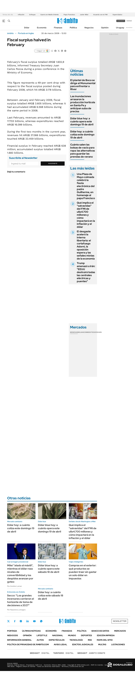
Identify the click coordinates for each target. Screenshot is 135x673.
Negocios (89, 27)
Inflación (21, 14)
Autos (40, 640)
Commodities (89, 332)
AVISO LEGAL (60, 644)
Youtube (34, 621)
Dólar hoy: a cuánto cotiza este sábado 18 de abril (50, 595)
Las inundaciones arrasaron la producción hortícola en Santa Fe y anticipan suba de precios (82, 104)
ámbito (10, 33)
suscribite (120, 21)
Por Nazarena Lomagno (16, 610)
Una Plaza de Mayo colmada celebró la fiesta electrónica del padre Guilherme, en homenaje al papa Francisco (86, 186)
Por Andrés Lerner (14, 586)
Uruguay (120, 27)
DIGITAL (40, 653)
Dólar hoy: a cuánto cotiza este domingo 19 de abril (82, 134)
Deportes (86, 635)
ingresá (129, 21)
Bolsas (81, 332)
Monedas (74, 332)
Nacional (57, 635)
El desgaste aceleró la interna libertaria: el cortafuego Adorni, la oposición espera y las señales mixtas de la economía (86, 245)
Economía (41, 27)
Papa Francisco (69, 14)
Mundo (72, 635)
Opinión (104, 27)
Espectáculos (56, 640)
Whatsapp (41, 621)
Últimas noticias (31, 631)
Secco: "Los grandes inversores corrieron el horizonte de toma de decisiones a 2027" (20, 600)
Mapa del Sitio (105, 640)
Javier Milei (84, 14)
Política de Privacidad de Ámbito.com (28, 644)
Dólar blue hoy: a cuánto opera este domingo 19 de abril (81, 121)
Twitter (8, 621)
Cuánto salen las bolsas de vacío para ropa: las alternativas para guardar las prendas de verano (82, 150)
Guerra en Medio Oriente (49, 14)
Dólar (26, 27)
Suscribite (52, 163)
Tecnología (76, 640)
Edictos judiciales (82, 644)
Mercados (120, 631)
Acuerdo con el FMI (100, 14)
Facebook (14, 621)
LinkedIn (27, 621)
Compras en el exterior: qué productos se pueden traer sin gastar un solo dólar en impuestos (83, 572)
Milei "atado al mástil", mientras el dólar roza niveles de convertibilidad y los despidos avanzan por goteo (20, 573)
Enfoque (32, 14)
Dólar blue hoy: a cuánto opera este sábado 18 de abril (49, 569)
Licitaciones (118, 644)
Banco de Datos (100, 631)
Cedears (98, 332)
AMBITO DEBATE (91, 653)
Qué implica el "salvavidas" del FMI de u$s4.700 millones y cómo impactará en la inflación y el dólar (86, 215)
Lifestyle (42, 635)
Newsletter (129, 27)
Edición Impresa (106, 635)
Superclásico (117, 14)
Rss (90, 640)
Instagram (21, 621)
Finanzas (58, 27)
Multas (102, 644)
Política (73, 27)
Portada (12, 631)
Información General (19, 640)
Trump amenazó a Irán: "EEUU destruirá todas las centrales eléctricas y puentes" (86, 272)
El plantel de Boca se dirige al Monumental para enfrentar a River (82, 85)
